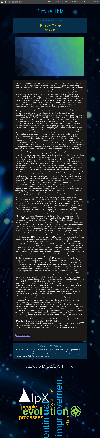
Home (49, 1)
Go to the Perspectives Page (23, 335)
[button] (57, 1)
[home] (3, 1)
